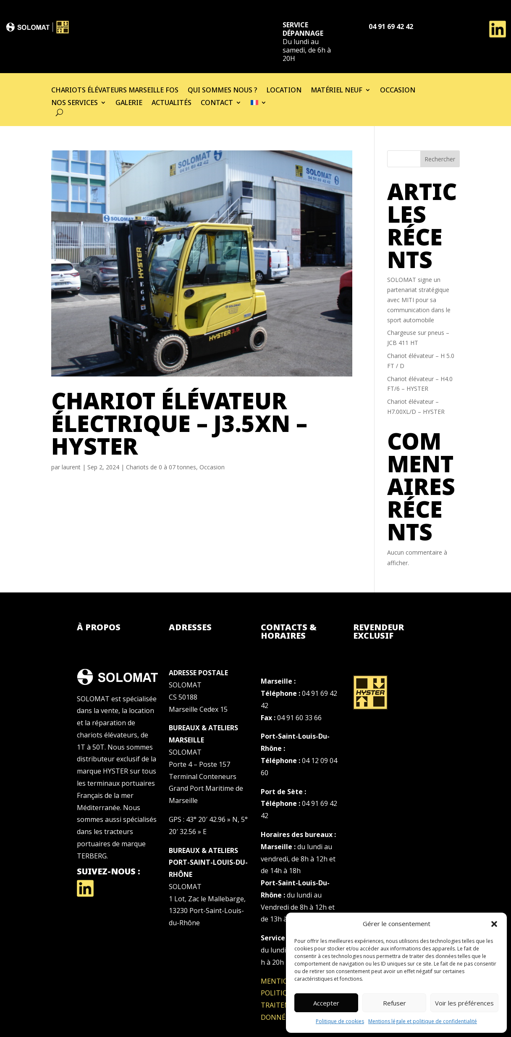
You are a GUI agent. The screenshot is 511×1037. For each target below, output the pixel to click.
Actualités (171, 103)
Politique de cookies (340, 1021)
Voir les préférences (464, 1003)
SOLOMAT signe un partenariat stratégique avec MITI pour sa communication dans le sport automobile (419, 300)
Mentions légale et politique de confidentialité (422, 1021)
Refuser (394, 1003)
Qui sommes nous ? (222, 91)
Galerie (128, 103)
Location (284, 91)
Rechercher (440, 159)
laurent (71, 467)
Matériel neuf (336, 91)
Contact (217, 103)
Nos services (74, 103)
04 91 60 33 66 (299, 717)
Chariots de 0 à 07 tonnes (161, 467)
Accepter (326, 1003)
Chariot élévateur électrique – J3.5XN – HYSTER (179, 423)
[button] (494, 924)
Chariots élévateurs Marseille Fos (114, 91)
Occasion (397, 91)
